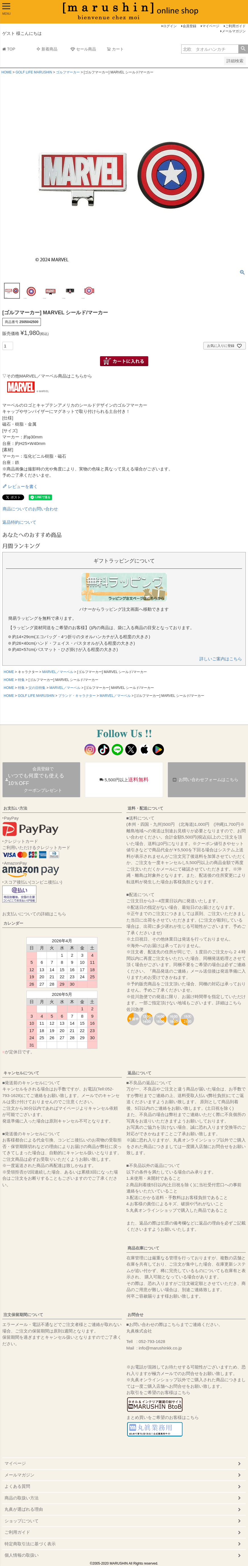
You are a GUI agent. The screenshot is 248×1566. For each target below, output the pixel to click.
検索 (243, 49)
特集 (21, 680)
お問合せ (135, 1314)
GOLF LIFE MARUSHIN (34, 72)
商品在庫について (143, 1248)
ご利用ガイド (235, 26)
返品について (139, 1073)
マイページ (210, 26)
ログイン (170, 26)
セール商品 (83, 49)
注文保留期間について (23, 1314)
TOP (8, 49)
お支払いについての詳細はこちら (34, 913)
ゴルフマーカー (68, 72)
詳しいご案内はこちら (220, 658)
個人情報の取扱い (22, 1555)
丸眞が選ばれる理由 (24, 1509)
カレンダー (13, 923)
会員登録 (189, 26)
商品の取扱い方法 (22, 1497)
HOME (6, 72)
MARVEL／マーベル (57, 672)
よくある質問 (17, 1486)
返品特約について (19, 522)
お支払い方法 (15, 808)
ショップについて (22, 1520)
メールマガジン (234, 31)
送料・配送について (145, 808)
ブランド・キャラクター (77, 696)
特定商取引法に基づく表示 (30, 1543)
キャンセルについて (21, 1073)
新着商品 (46, 49)
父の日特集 (36, 688)
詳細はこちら (228, 1002)
